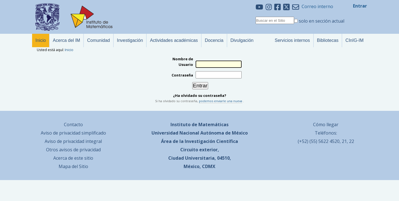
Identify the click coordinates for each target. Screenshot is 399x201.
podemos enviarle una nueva (220, 101)
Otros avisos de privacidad (73, 150)
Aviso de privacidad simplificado (73, 133)
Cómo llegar (325, 124)
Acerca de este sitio (73, 158)
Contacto (73, 124)
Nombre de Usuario (182, 61)
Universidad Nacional (175, 133)
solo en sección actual (321, 21)
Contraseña (182, 75)
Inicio (69, 49)
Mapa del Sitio (73, 166)
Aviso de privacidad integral (73, 141)
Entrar (360, 6)
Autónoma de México (224, 133)
